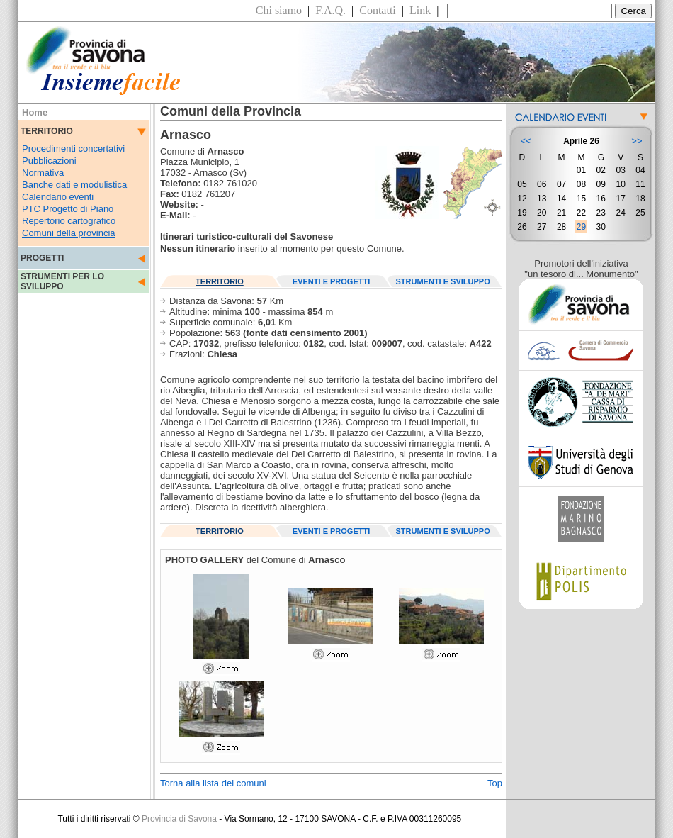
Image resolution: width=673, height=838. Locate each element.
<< (525, 140)
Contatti (377, 10)
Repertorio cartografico (68, 221)
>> (636, 140)
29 (581, 227)
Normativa (43, 172)
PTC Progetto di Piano (67, 208)
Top (494, 783)
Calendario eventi (58, 196)
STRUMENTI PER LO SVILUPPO (62, 281)
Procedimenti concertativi (73, 148)
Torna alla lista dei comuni (213, 783)
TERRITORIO (220, 281)
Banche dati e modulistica (74, 184)
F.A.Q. (330, 10)
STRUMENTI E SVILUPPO (443, 281)
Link (420, 10)
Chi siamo (279, 10)
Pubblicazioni (49, 160)
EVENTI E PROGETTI (331, 281)
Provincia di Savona (179, 819)
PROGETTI (42, 258)
